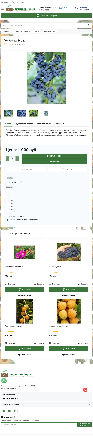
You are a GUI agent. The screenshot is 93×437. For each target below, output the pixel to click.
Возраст (9, 187)
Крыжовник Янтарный (13, 326)
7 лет (11, 206)
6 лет (11, 203)
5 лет (11, 200)
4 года (12, 197)
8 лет (11, 209)
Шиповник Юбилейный (14, 267)
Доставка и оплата (24, 124)
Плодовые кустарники (20, 31)
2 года (12, 191)
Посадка (9, 178)
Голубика (36, 31)
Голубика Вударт (49, 31)
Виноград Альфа (55, 267)
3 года (12, 194)
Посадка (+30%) (15, 182)
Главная (6, 31)
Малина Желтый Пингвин (59, 326)
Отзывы (19, 44)
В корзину (54, 161)
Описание (8, 124)
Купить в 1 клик (54, 156)
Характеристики (44, 124)
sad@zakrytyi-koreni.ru (63, 8)
